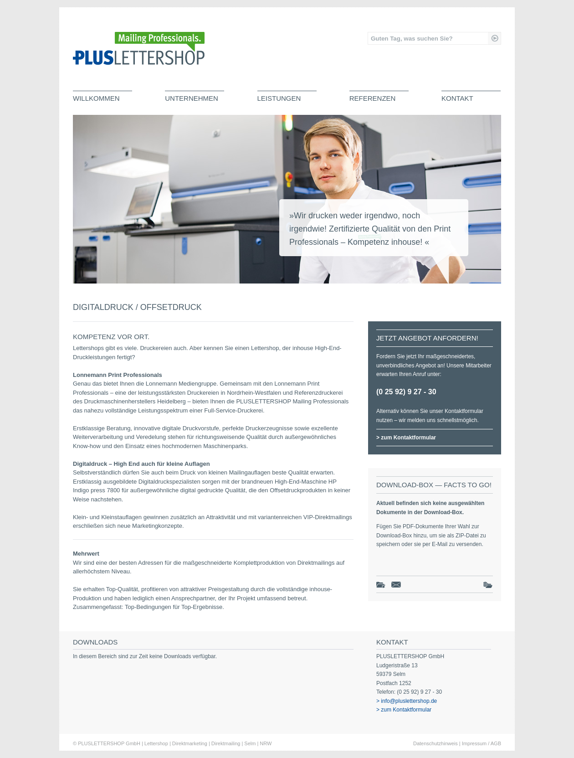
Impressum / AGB (481, 743)
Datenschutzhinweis (435, 743)
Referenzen (372, 98)
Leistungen (279, 98)
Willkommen (96, 98)
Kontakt (457, 98)
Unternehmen (191, 98)
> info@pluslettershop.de (406, 701)
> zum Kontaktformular (406, 437)
